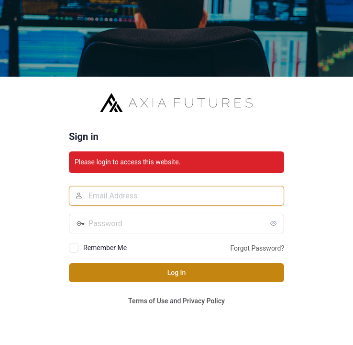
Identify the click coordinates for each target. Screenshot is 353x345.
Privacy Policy (204, 301)
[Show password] (274, 223)
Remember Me (105, 248)
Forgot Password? (257, 248)
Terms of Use (148, 301)
